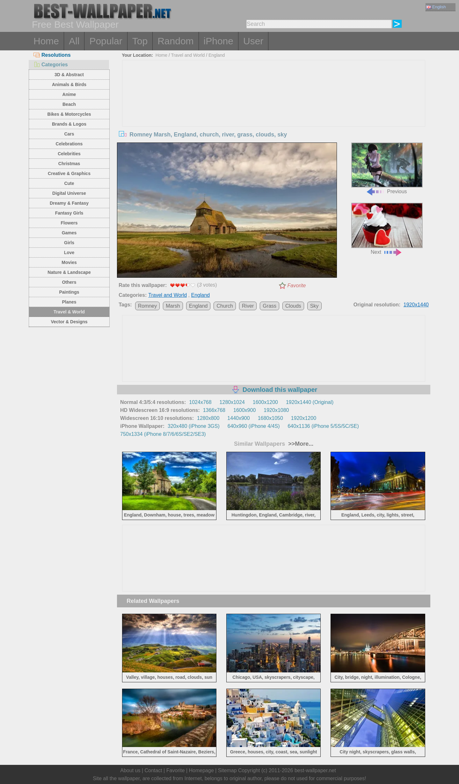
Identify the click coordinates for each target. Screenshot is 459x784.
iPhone (218, 41)
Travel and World (188, 55)
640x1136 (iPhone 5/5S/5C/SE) (323, 426)
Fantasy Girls (69, 213)
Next (387, 229)
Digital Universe (69, 193)
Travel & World (69, 311)
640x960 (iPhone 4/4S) (254, 426)
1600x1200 (265, 402)
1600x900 (244, 410)
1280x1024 (232, 402)
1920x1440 (416, 304)
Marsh (173, 306)
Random (175, 41)
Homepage (201, 770)
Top (140, 41)
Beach (69, 104)
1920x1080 (276, 410)
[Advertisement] (274, 108)
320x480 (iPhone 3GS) (194, 426)
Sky (314, 306)
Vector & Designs (69, 321)
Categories (50, 64)
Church (224, 306)
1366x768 (214, 410)
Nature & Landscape (69, 272)
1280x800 (208, 418)
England (216, 55)
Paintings (69, 292)
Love (69, 252)
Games (69, 232)
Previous (387, 168)
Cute (69, 183)
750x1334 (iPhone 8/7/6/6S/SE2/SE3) (163, 434)
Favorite (297, 285)
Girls (69, 242)
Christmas (69, 163)
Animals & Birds (69, 84)
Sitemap (227, 770)
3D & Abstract (69, 74)
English (436, 6)
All (74, 41)
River (248, 306)
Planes (69, 301)
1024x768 (200, 402)
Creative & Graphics (69, 173)
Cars (69, 133)
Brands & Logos (69, 124)
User (253, 41)
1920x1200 (303, 418)
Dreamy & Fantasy (69, 203)
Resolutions (52, 55)
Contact (153, 770)
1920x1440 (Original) (309, 402)
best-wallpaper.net (315, 770)
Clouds (293, 306)
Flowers (69, 222)
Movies (69, 262)
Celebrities (69, 153)
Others (69, 282)
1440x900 (238, 418)
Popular (105, 41)
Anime (69, 94)
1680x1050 (270, 418)
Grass (269, 306)
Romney (147, 306)
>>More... (300, 444)
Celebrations (69, 143)
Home (46, 41)
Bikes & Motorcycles (69, 114)
